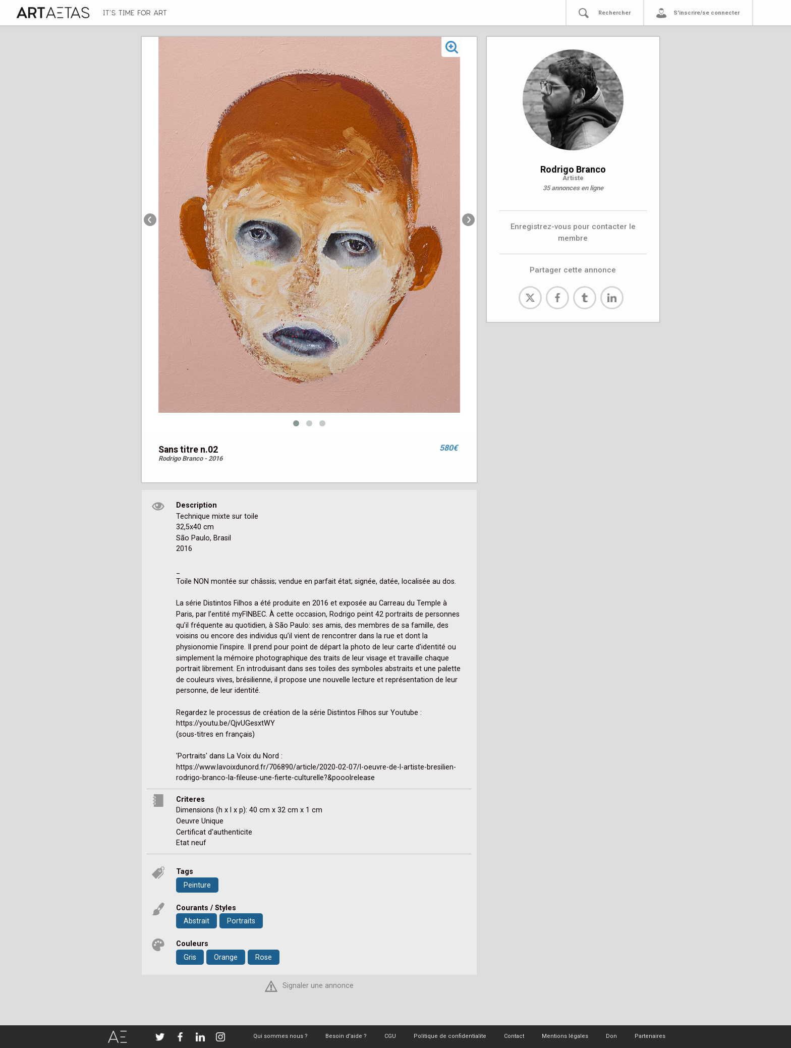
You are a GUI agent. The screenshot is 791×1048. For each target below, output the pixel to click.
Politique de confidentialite (450, 1036)
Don (611, 1036)
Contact (514, 1036)
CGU (390, 1036)
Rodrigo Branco (573, 169)
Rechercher (614, 13)
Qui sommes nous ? (280, 1036)
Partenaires (650, 1036)
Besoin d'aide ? (346, 1036)
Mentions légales (565, 1036)
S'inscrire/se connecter (706, 13)
